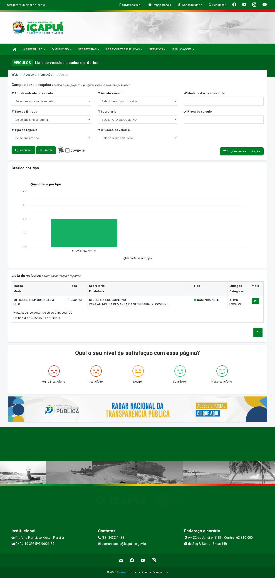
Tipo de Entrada (24, 111)
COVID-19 (77, 150)
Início (15, 74)
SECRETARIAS (88, 49)
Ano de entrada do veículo (32, 93)
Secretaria (107, 111)
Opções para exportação (241, 151)
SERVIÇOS (157, 49)
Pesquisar (23, 150)
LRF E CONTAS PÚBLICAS (124, 49)
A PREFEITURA (34, 49)
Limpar (46, 150)
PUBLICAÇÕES (183, 49)
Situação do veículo (114, 130)
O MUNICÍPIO (61, 49)
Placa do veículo (198, 111)
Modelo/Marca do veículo (204, 93)
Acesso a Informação (37, 74)
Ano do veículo (110, 93)
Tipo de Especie (25, 130)
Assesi (121, 572)
